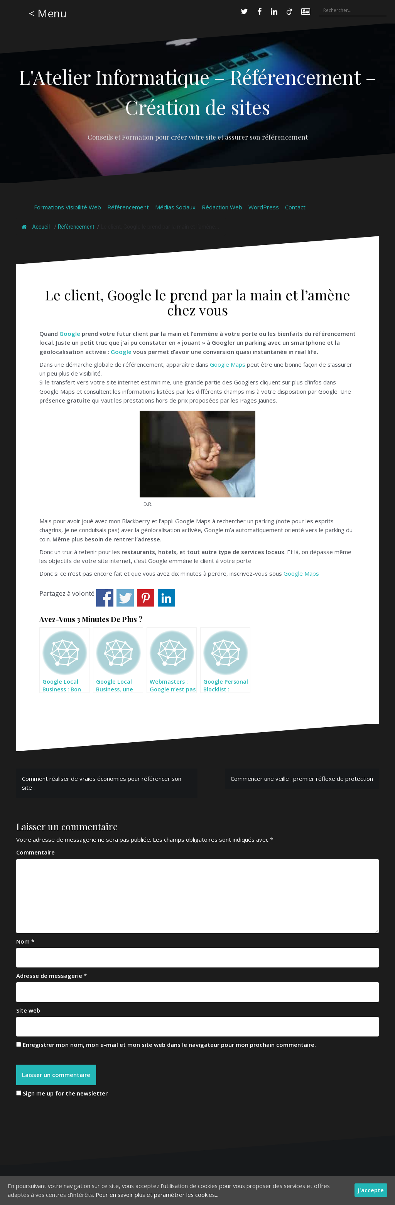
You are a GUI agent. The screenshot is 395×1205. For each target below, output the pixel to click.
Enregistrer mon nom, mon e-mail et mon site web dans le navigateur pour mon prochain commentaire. (169, 1044)
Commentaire (35, 852)
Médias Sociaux (175, 207)
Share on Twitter (125, 598)
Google (69, 333)
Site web (28, 1010)
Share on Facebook (104, 598)
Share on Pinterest (145, 598)
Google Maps (227, 364)
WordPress (263, 207)
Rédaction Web (222, 207)
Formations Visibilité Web (67, 207)
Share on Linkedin (166, 598)
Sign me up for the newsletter (62, 1093)
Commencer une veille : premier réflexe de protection (302, 778)
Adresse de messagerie (51, 975)
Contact (295, 207)
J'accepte (371, 1190)
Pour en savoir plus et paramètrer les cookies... (160, 1194)
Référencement (128, 207)
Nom (25, 941)
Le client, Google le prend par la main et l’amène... (160, 227)
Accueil (36, 227)
